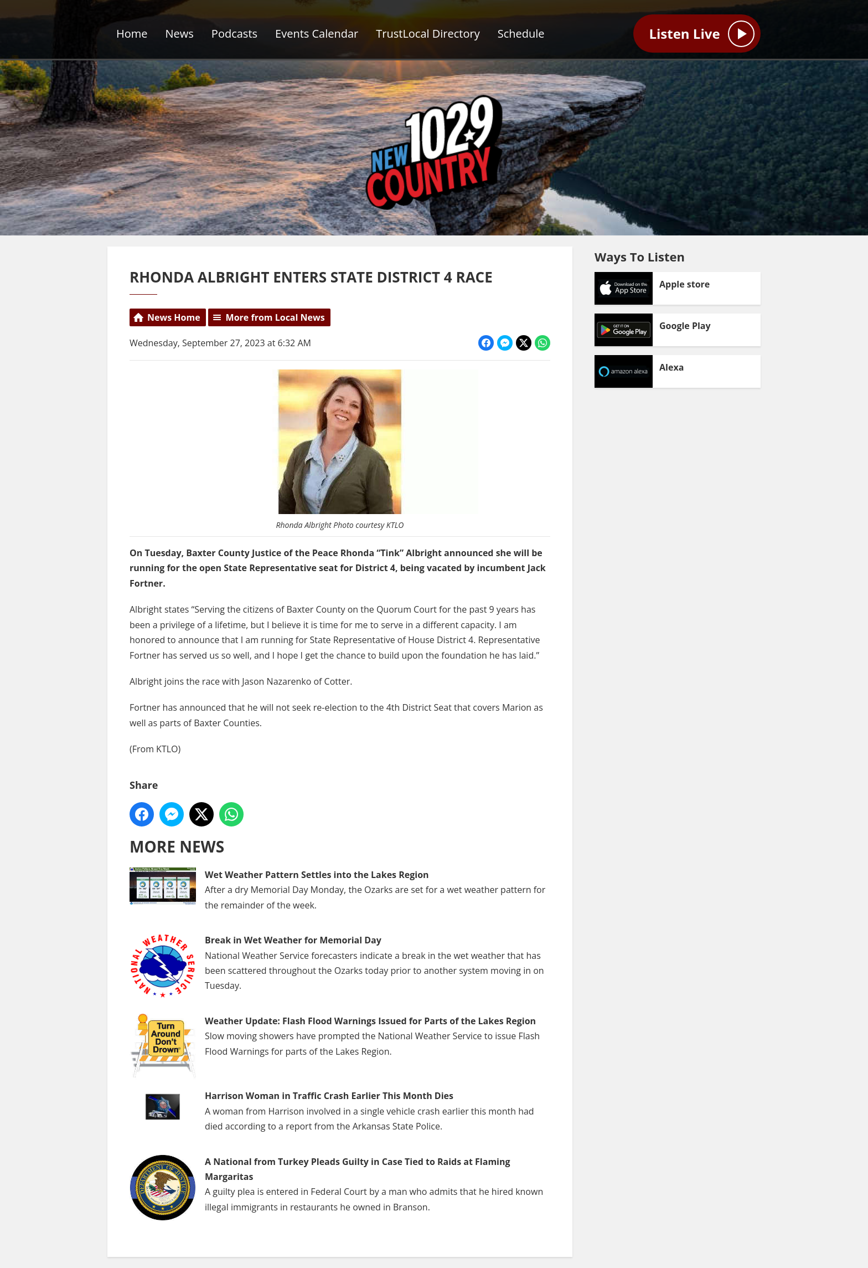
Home (132, 33)
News (180, 33)
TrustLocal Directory (427, 33)
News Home (173, 317)
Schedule (521, 33)
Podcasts (234, 33)
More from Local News (275, 317)
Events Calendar (316, 33)
